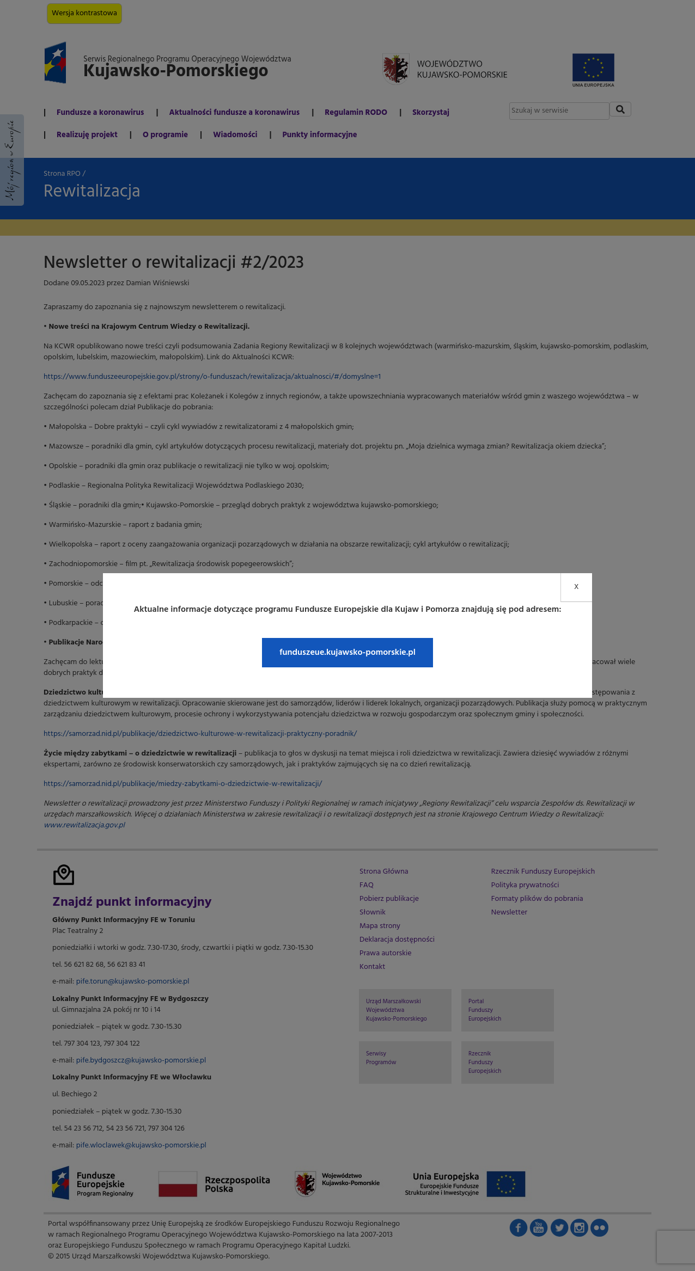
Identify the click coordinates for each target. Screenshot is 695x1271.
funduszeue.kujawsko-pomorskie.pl (347, 653)
